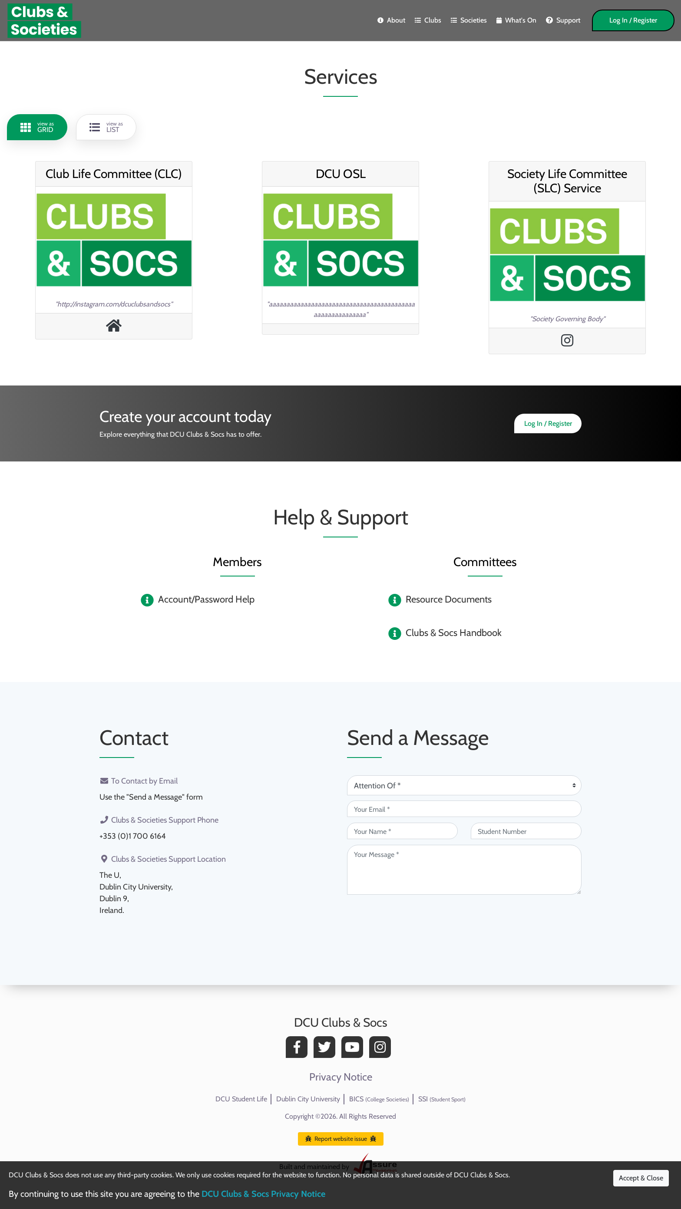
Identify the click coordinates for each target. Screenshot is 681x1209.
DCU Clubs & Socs (340, 1022)
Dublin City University (308, 1099)
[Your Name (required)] (402, 831)
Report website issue (340, 1139)
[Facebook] (299, 1049)
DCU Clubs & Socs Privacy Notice (263, 1194)
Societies (469, 20)
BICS (379, 1099)
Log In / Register (633, 20)
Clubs (428, 20)
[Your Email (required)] (464, 809)
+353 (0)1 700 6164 (132, 836)
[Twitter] (327, 1049)
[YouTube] (354, 1049)
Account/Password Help (206, 599)
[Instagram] (382, 1049)
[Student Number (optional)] (526, 831)
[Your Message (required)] (464, 870)
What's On (516, 20)
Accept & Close (641, 1178)
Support (563, 20)
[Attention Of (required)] (464, 785)
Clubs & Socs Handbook (454, 633)
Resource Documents (449, 599)
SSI (442, 1099)
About (391, 20)
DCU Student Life (241, 1099)
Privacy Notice (340, 1077)
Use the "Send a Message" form (151, 797)
